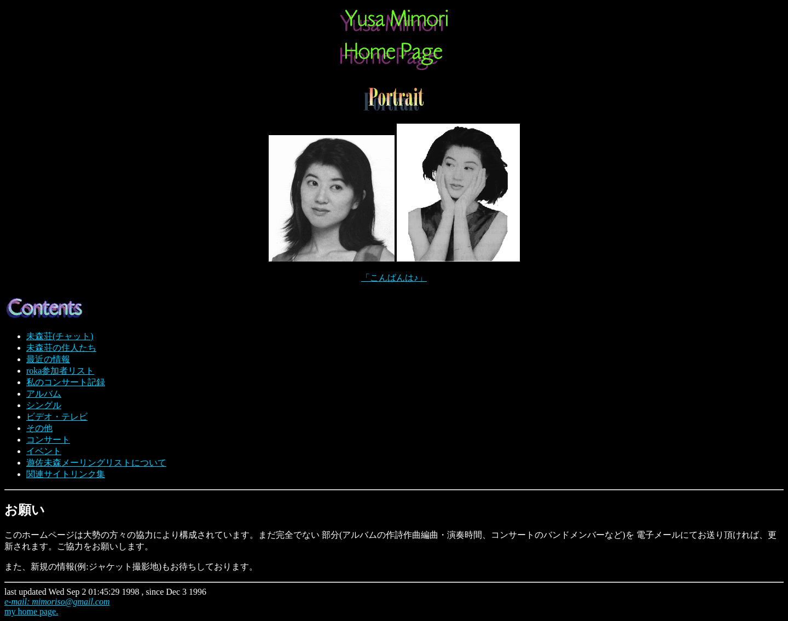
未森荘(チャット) (60, 336)
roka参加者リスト (60, 370)
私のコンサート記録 (65, 382)
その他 (39, 428)
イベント (43, 451)
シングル (43, 405)
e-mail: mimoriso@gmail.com (56, 601)
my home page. (31, 611)
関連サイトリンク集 (65, 474)
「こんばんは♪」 (394, 277)
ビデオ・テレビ (57, 416)
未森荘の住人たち (61, 347)
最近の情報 (48, 359)
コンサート (48, 439)
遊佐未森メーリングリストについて (96, 462)
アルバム (43, 393)
